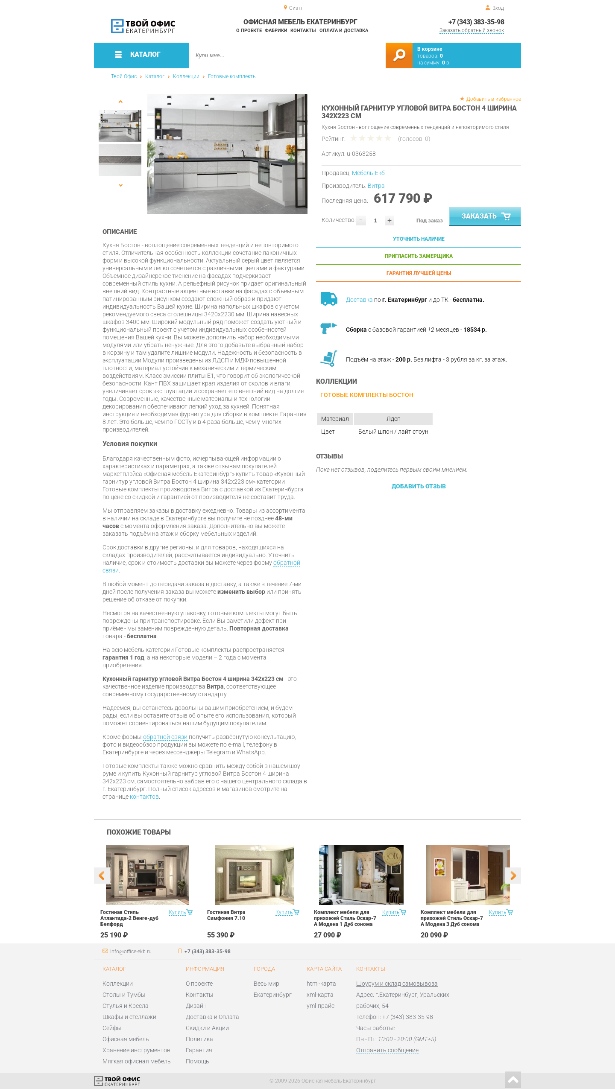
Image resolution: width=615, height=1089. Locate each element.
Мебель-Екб (368, 172)
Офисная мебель (125, 1039)
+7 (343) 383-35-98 (476, 22)
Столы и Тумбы (124, 994)
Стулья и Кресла (125, 1005)
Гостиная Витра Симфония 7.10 (226, 915)
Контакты (303, 30)
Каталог (154, 76)
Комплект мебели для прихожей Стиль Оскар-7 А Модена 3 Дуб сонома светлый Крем (452, 921)
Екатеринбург (273, 994)
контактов (144, 796)
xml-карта (320, 994)
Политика (199, 1039)
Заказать (487, 217)
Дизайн (196, 1005)
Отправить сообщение (387, 1050)
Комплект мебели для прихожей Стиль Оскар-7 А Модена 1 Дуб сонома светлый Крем (345, 921)
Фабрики (276, 30)
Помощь (197, 1061)
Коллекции (186, 76)
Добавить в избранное (493, 99)
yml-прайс (320, 1005)
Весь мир (266, 983)
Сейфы (112, 1028)
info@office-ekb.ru (131, 952)
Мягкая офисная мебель (136, 1061)
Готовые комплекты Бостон (366, 394)
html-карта (321, 983)
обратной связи (165, 736)
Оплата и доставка (343, 30)
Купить (177, 912)
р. (446, 63)
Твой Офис (124, 76)
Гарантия (199, 1050)
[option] (227, 154)
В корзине (429, 49)
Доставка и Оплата (212, 1016)
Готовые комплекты (232, 76)
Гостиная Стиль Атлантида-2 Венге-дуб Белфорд (129, 918)
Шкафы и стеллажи (129, 1016)
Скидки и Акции (207, 1028)
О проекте (249, 30)
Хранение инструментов (136, 1050)
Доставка (359, 299)
